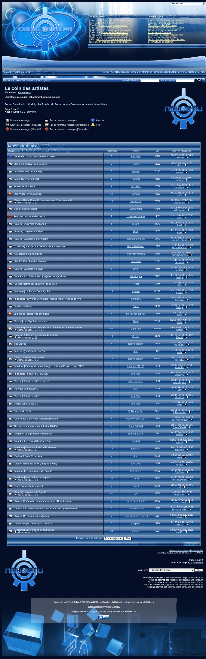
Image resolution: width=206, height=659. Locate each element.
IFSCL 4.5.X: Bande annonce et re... (114, 39)
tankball (136, 441)
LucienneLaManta (135, 216)
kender (179, 465)
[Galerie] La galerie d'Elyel (28, 231)
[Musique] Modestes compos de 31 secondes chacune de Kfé (48, 327)
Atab (135, 351)
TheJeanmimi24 (135, 508)
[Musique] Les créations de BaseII (33, 471)
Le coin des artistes (27, 88)
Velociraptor (136, 209)
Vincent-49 (135, 201)
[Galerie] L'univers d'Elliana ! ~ (31, 224)
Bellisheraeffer (135, 411)
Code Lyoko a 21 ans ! (105, 23)
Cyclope (179, 277)
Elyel (179, 225)
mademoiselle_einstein (136, 516)
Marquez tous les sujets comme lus (186, 550)
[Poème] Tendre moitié (26, 396)
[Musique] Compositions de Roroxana (35, 447)
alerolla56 (136, 299)
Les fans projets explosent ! (115, 37)
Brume (135, 336)
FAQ (112, 72)
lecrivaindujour (135, 343)
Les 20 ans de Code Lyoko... (116, 35)
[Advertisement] (104, 640)
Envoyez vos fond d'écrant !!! (30, 216)
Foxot (136, 284)
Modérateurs (24, 92)
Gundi (136, 306)
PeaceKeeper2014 (135, 418)
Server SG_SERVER (38, 373)
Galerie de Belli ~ (23, 411)
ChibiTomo (135, 471)
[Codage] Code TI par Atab (28, 456)
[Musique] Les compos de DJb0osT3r (34, 529)
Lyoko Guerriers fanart (26, 179)
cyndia (179, 292)
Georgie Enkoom (136, 239)
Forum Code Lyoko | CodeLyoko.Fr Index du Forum (33, 104)
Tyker (179, 315)
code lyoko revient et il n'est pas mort (165, 35)
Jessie (179, 517)
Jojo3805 (136, 373)
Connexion (30, 80)
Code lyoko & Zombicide (159, 32)
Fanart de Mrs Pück (24, 186)
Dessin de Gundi (23, 306)
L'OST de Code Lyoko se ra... (116, 20)
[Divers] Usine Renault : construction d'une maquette (43, 200)
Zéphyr (179, 270)
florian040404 (136, 426)
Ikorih (179, 195)
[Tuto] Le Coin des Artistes (41, 156)
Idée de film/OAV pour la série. (162, 37)
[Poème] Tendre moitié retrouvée (32, 381)
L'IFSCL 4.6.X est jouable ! (109, 28)
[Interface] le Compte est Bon (30, 351)
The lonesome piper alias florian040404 (36, 426)
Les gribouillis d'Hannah (38, 433)
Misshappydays (179, 480)
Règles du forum (22, 72)
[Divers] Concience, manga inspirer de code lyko (54, 299)
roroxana (135, 448)
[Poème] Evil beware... (26, 388)
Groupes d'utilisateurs (166, 72)
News (105, 72)
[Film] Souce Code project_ (29, 486)
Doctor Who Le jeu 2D (26, 403)
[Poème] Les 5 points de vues (30, 321)
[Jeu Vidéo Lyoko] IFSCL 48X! (162, 25)
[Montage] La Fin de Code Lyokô (32, 291)
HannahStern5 (135, 433)
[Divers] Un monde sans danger (31, 516)
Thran (179, 405)
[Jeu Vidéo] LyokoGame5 (28, 194)
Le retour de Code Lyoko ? (115, 32)
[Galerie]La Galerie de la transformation (36, 418)
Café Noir (179, 157)
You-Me (179, 532)
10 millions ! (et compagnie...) (114, 25)
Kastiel (179, 330)
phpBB (66, 602)
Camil (136, 478)
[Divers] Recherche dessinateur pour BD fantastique (43, 501)
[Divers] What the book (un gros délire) (35, 463)
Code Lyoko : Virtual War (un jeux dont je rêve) (40, 276)
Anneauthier (179, 345)
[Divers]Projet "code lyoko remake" (33, 523)
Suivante (32, 111)
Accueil (7, 72)
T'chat (184, 72)
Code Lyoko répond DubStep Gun (32, 441)
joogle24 (135, 523)
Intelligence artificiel (136, 313)
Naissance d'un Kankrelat (28, 254)
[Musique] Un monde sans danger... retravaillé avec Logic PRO (49, 366)
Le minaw (136, 261)
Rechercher (122, 72)
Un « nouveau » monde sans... (117, 30)
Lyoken (135, 291)
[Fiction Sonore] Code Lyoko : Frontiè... (166, 39)
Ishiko (136, 164)
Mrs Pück (136, 186)
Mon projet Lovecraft (25, 209)
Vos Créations (73, 104)
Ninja (135, 321)
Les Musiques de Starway (160, 42)
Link (179, 487)
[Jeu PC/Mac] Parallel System (30, 261)
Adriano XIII (179, 495)
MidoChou (135, 396)
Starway (136, 171)
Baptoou (179, 435)
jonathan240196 (135, 366)
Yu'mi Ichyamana (136, 254)
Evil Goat (136, 156)
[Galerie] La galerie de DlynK (30, 492)
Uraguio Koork (179, 502)
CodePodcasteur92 (136, 501)
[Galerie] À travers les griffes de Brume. (36, 335)
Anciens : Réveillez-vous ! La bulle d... (166, 23)
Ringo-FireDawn (135, 246)
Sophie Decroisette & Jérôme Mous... (112, 42)
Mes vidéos (20, 343)
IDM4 (136, 388)
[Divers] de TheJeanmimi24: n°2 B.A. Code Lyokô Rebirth (46, 508)
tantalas (136, 194)
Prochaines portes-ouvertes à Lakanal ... (167, 28)
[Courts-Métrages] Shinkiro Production (35, 284)
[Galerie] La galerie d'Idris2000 (31, 239)
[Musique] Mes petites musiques (32, 477)
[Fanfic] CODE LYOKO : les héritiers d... (167, 20)
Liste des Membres (141, 72)
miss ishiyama (135, 381)
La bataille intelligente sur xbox (31, 313)
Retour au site (197, 72)
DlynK (136, 493)
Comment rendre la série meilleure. (165, 30)
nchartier (179, 367)
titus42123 (179, 360)
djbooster (136, 531)
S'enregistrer (43, 80)
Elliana (135, 224)
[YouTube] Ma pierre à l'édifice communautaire (39, 246)
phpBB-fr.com (148, 602)
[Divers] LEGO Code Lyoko (29, 357)
